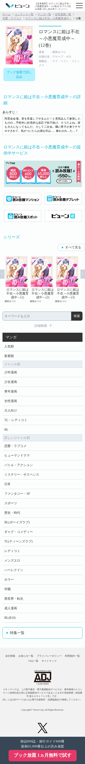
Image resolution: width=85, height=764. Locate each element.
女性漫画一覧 (63, 14)
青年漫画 (10, 391)
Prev (2, 274)
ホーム (6, 14)
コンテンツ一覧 (24, 14)
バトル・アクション (18, 465)
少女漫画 (10, 382)
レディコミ (12, 551)
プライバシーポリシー (49, 655)
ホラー (9, 579)
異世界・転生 (13, 598)
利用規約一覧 (72, 655)
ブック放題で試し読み (19, 74)
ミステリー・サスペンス (21, 474)
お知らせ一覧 (25, 655)
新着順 (9, 356)
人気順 (9, 346)
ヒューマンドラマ (17, 455)
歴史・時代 (12, 512)
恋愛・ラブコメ (12, 18)
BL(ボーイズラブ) (16, 522)
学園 (7, 589)
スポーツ (10, 503)
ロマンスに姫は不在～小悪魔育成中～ (48, 18)
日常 (7, 484)
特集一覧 (17, 633)
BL (6, 429)
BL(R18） (11, 617)
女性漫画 (10, 401)
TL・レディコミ (15, 420)
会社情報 (10, 655)
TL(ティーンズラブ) (18, 541)
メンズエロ (12, 560)
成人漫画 (10, 608)
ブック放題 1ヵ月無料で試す (42, 755)
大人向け (10, 410)
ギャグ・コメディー (18, 532)
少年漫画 (10, 372)
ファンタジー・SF (17, 493)
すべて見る (73, 247)
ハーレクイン (13, 570)
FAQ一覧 (33, 660)
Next (82, 274)
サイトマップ (48, 660)
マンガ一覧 (44, 14)
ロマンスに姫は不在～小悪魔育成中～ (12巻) (59, 38)
